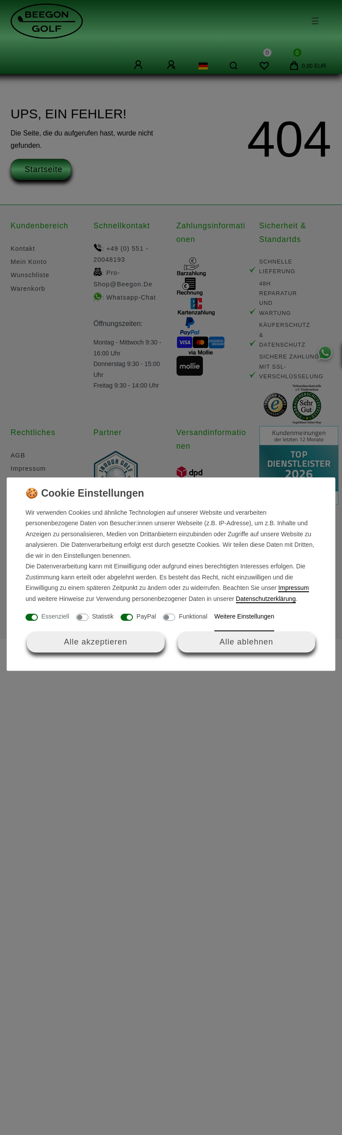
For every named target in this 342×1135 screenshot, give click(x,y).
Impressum (293, 587)
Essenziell (55, 616)
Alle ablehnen (246, 641)
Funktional (193, 616)
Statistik (103, 616)
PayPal (146, 616)
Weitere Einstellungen (244, 616)
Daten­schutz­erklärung (266, 598)
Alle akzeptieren (95, 641)
